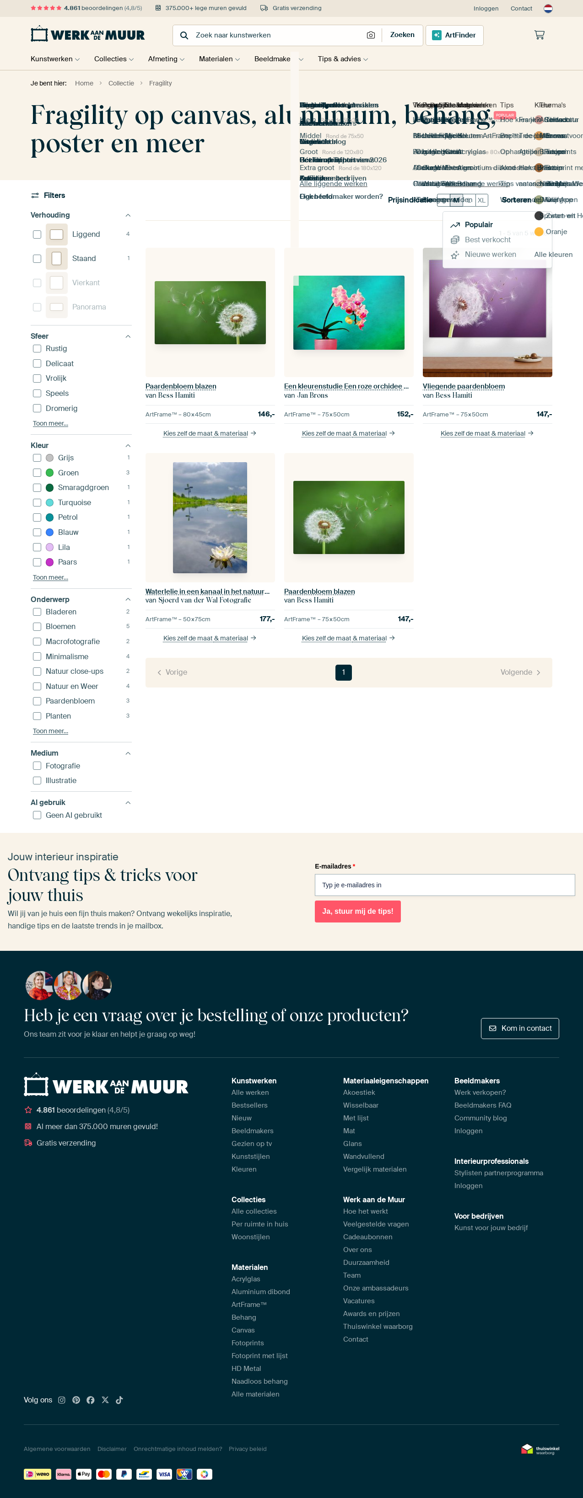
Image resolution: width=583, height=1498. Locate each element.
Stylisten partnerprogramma (498, 1173)
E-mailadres (335, 866)
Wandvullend (363, 1156)
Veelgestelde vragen (376, 1224)
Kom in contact (520, 1028)
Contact (521, 8)
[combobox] (269, 35)
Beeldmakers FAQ (483, 1105)
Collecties (113, 59)
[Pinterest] (76, 1400)
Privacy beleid (248, 1449)
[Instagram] (62, 1400)
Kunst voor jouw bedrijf (491, 1227)
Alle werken (250, 1092)
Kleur (81, 445)
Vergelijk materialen (375, 1169)
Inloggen (486, 8)
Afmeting (167, 59)
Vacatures (359, 1301)
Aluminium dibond (261, 1291)
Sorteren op (527, 200)
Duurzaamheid (366, 1262)
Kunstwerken (52, 59)
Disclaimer (112, 1449)
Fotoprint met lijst (260, 1355)
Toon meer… (50, 423)
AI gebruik (81, 802)
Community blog (480, 1118)
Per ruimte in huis (260, 1224)
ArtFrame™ (249, 1304)
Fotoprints (248, 1343)
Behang (244, 1317)
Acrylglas (246, 1279)
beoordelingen (86, 8)
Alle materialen (256, 1394)
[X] (105, 1400)
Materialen (223, 59)
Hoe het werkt (365, 1211)
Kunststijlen (251, 1156)
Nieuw (242, 1118)
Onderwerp (81, 599)
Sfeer (81, 336)
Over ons (357, 1249)
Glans (352, 1143)
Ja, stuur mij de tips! (358, 911)
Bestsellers (250, 1105)
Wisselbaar (360, 1105)
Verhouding (81, 215)
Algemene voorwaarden (57, 1449)
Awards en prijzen (371, 1313)
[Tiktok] (119, 1400)
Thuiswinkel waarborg (378, 1326)
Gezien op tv (252, 1143)
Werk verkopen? (480, 1092)
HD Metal (246, 1368)
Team (352, 1275)
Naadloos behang (260, 1381)
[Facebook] (91, 1400)
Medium (81, 753)
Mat (349, 1130)
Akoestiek (359, 1092)
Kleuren (244, 1169)
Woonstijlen (251, 1237)
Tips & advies (350, 59)
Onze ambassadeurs (376, 1288)
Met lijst (356, 1118)
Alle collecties (254, 1211)
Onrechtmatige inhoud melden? (178, 1449)
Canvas (243, 1330)
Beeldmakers (285, 59)
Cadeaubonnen (368, 1237)
